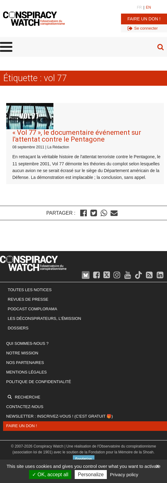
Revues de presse (28, 299)
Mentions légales (26, 372)
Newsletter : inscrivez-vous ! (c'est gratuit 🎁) (59, 416)
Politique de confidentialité (38, 381)
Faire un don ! (144, 18)
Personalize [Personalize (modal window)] (91, 474)
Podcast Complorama (32, 309)
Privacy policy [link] (124, 474)
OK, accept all (50, 474)
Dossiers (18, 328)
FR (139, 7)
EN (148, 7)
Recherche (27, 397)
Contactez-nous (24, 406)
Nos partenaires (25, 362)
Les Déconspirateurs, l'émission (44, 318)
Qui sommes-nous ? (27, 343)
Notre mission (22, 353)
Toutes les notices (30, 289)
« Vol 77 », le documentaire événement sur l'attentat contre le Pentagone (76, 136)
